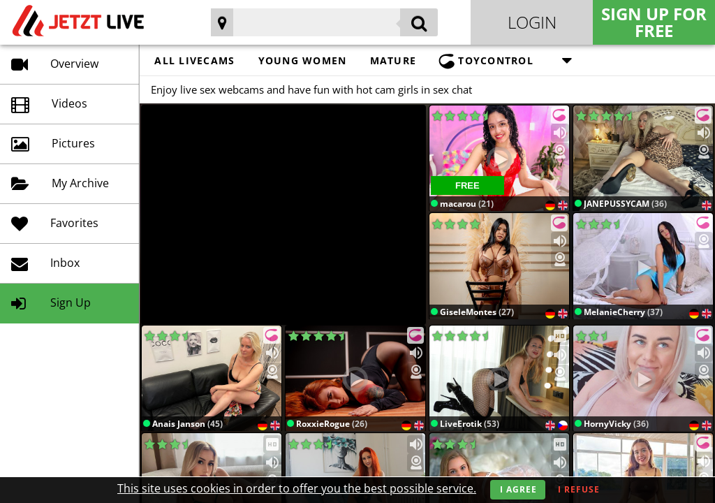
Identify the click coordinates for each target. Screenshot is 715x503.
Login (532, 22)
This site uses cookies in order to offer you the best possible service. (296, 488)
